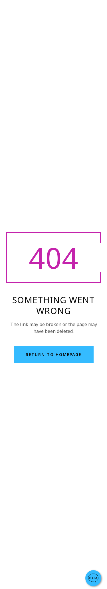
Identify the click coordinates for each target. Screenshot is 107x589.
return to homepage (53, 354)
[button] (93, 578)
